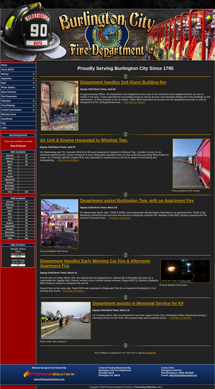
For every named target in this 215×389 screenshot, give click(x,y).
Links (4, 128)
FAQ (3, 123)
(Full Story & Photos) (134, 102)
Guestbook (6, 119)
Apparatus (6, 78)
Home (4, 65)
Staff (3, 83)
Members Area (8, 114)
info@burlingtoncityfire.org (183, 375)
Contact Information (11, 110)
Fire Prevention (9, 96)
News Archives (8, 92)
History (5, 74)
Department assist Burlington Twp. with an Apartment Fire (137, 200)
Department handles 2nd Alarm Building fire (123, 82)
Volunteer (6, 101)
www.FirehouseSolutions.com (49, 379)
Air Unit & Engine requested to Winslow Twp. (84, 140)
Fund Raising (8, 105)
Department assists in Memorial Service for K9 (138, 303)
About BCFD (7, 69)
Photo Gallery (8, 87)
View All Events (18, 145)
